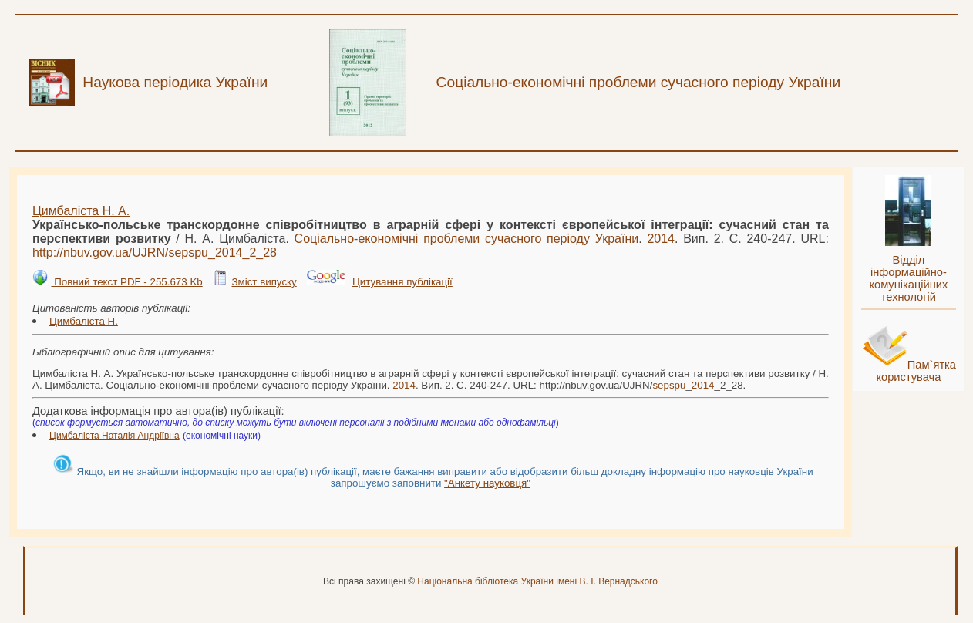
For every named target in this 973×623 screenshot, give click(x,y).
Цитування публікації (402, 282)
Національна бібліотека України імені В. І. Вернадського (537, 581)
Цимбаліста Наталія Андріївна (114, 435)
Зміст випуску (263, 282)
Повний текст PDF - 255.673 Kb (126, 282)
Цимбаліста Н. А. (81, 210)
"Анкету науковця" (487, 483)
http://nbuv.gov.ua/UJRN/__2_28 (154, 252)
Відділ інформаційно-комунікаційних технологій (908, 278)
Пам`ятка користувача (916, 371)
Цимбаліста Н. (83, 321)
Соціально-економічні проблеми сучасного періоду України (467, 238)
